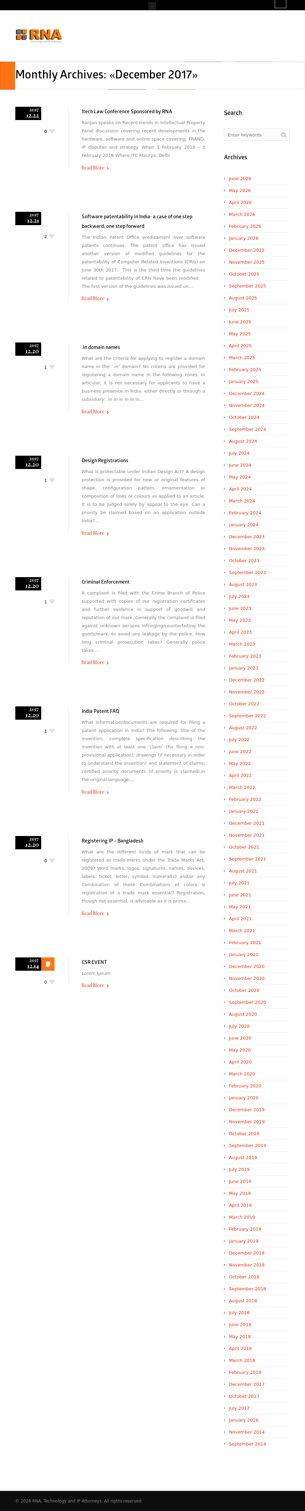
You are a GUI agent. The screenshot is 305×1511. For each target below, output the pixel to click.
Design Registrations (105, 461)
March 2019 (242, 1217)
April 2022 (240, 775)
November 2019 (247, 1121)
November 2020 (247, 978)
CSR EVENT (94, 962)
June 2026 (240, 178)
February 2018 (245, 1372)
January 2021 (244, 954)
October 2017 (244, 1396)
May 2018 (240, 1336)
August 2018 (243, 1300)
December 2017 (247, 1384)
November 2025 (247, 262)
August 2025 (243, 297)
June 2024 (240, 465)
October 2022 (244, 703)
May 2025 (240, 333)
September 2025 (247, 286)
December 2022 (247, 680)
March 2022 (242, 787)
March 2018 (242, 1360)
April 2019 (240, 1205)
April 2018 (240, 1348)
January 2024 (244, 524)
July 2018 (239, 1312)
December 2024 (247, 393)
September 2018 (247, 1288)
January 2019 (244, 1241)
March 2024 (242, 500)
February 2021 (245, 942)
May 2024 (240, 477)
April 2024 (240, 489)
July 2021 (239, 882)
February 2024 (245, 512)
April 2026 (240, 202)
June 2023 (240, 608)
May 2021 (240, 906)
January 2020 (244, 1097)
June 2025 (240, 321)
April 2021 (240, 918)
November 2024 (247, 405)
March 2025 (242, 357)
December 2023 (247, 536)
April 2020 (240, 1062)
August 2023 (243, 584)
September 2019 (247, 1145)
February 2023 (245, 656)
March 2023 (242, 644)
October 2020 (244, 990)
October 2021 (244, 847)
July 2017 (239, 1408)
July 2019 (239, 1169)
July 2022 (239, 739)
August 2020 (243, 1014)
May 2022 (240, 763)
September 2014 (247, 1444)
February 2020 (245, 1085)
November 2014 (247, 1432)
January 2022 (244, 811)
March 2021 (242, 930)
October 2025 (244, 274)
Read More (93, 167)
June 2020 (240, 1038)
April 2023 (240, 632)
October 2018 (244, 1276)
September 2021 (247, 859)
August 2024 (243, 441)
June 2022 (240, 751)
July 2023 (239, 596)
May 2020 (240, 1050)
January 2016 (244, 1420)
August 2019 (243, 1157)
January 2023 (244, 668)
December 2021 (247, 823)
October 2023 (244, 560)
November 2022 (247, 691)
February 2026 (245, 226)
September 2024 (247, 429)
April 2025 (240, 345)
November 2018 (247, 1264)
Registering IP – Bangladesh (113, 841)
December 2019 (247, 1109)
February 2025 (245, 369)
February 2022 (245, 799)
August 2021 (243, 871)
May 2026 (240, 190)
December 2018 (247, 1253)
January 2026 (244, 238)
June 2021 (240, 894)
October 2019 (244, 1133)
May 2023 (240, 620)
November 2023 (247, 548)
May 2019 (240, 1193)
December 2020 (247, 966)
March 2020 (242, 1073)
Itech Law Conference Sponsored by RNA (127, 112)
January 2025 (244, 381)
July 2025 (239, 309)
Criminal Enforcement (106, 582)
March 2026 (242, 214)
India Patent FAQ (100, 711)
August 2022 (243, 727)
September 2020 (247, 1002)
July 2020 (239, 1026)
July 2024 (239, 453)
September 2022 (247, 715)
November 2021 (247, 835)
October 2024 (244, 417)
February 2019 (245, 1229)
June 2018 (240, 1324)
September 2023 (247, 572)
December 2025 (247, 250)
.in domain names (101, 347)
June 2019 (240, 1181)
